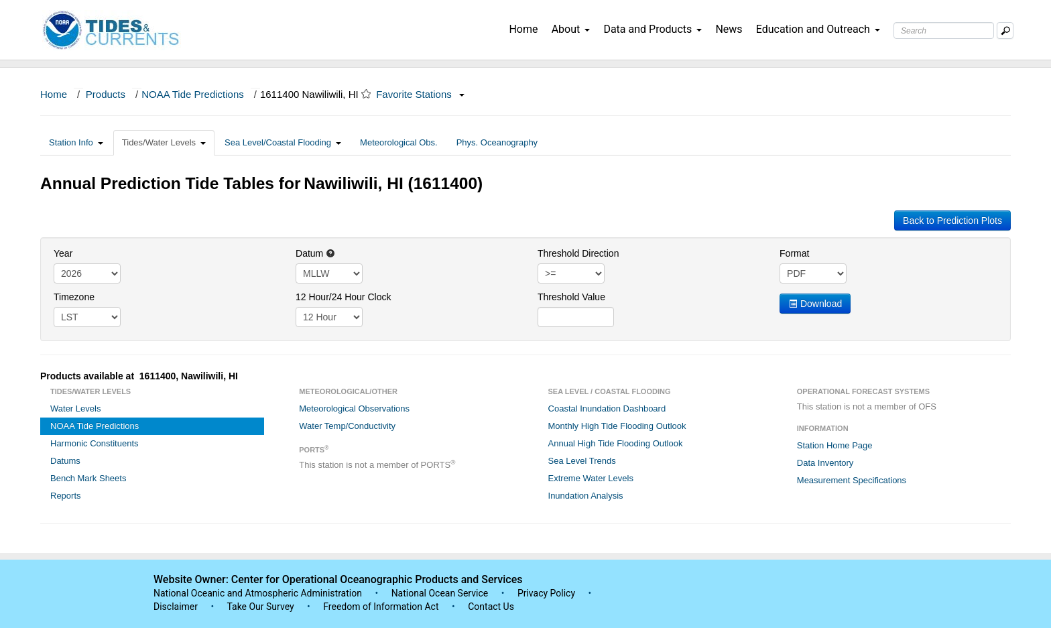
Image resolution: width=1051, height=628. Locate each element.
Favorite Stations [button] (420, 94)
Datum (315, 253)
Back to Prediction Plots (952, 220)
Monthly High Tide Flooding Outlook (617, 426)
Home (523, 29)
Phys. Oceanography (497, 142)
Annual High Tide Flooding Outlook (615, 443)
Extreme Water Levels (590, 478)
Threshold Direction (578, 253)
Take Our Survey (261, 606)
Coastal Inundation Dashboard (607, 408)
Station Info (76, 142)
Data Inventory (825, 463)
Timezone (74, 297)
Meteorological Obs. (399, 142)
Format (794, 253)
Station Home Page (835, 445)
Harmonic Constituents (94, 443)
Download (815, 303)
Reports (65, 496)
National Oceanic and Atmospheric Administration (257, 593)
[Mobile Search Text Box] (1005, 30)
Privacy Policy (546, 593)
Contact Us (491, 606)
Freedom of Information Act (380, 606)
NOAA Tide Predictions (192, 94)
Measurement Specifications (851, 480)
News (728, 29)
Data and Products (652, 29)
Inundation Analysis (585, 496)
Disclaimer (175, 606)
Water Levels (75, 408)
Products (105, 94)
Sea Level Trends (582, 461)
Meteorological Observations (354, 408)
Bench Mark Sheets (88, 478)
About (571, 29)
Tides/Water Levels (164, 142)
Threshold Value (571, 297)
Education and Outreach (818, 29)
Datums (65, 461)
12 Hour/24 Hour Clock (343, 297)
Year (63, 253)
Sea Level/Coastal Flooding (283, 142)
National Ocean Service (440, 593)
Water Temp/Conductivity (347, 426)
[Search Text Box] (943, 30)
